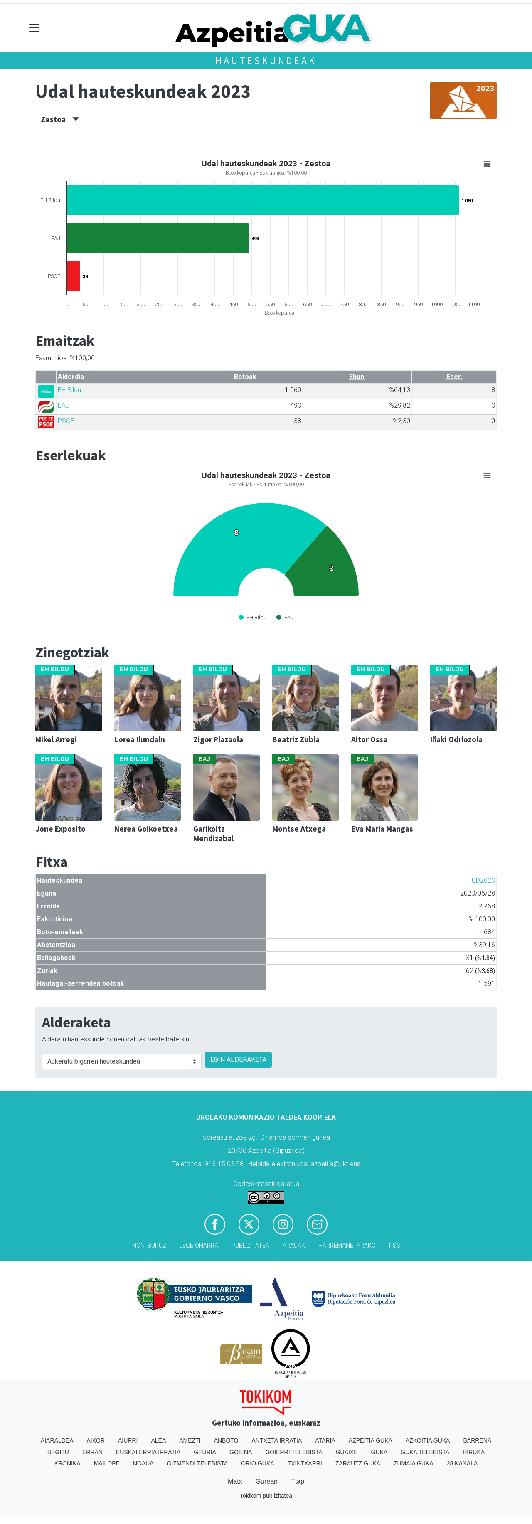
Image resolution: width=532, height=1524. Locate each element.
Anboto (226, 1440)
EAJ (63, 405)
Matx (235, 1481)
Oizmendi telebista (197, 1463)
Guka (379, 1452)
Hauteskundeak (265, 60)
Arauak (294, 1245)
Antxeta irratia (277, 1440)
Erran (92, 1452)
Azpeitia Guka (370, 1440)
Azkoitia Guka (428, 1440)
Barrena (477, 1440)
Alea (158, 1440)
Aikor (95, 1440)
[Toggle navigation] (34, 28)
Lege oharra (199, 1245)
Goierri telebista (293, 1452)
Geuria (205, 1452)
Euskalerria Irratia (148, 1452)
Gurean (267, 1481)
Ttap (297, 1481)
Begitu (58, 1452)
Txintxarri (305, 1463)
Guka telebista (425, 1452)
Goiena (240, 1452)
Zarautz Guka (357, 1463)
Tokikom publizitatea (266, 1495)
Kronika (67, 1463)
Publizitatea (250, 1245)
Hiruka (474, 1452)
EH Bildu (69, 390)
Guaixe (347, 1452)
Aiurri (128, 1440)
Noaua (143, 1463)
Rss (394, 1245)
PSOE (66, 421)
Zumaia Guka (413, 1463)
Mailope (107, 1463)
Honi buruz (149, 1245)
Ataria (325, 1440)
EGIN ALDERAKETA (238, 1060)
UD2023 (483, 880)
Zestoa (60, 119)
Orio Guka (257, 1463)
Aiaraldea (57, 1440)
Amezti (189, 1440)
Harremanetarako (347, 1245)
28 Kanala (462, 1463)
